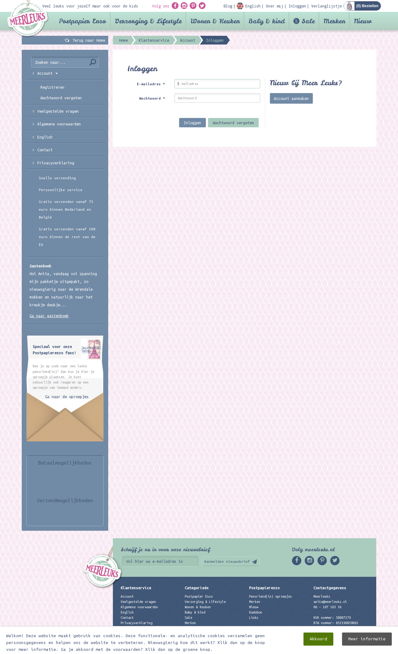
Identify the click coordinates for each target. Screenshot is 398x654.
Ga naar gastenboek (49, 315)
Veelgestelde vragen (138, 602)
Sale (308, 21)
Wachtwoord (152, 98)
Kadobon (255, 612)
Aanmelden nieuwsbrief (227, 561)
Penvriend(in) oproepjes (270, 596)
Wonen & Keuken (215, 21)
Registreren (52, 87)
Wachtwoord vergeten (233, 122)
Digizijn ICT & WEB (354, 648)
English (45, 137)
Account (127, 596)
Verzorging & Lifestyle (148, 21)
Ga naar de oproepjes (67, 396)
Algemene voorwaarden (59, 124)
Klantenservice (136, 588)
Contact (45, 150)
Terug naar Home (87, 40)
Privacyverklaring (55, 163)
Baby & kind (266, 21)
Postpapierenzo (264, 588)
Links (253, 617)
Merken (334, 21)
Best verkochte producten (207, 628)
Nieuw (363, 21)
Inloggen (192, 122)
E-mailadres (151, 84)
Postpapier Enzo (82, 21)
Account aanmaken (291, 98)
